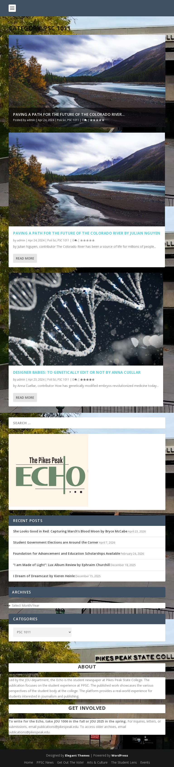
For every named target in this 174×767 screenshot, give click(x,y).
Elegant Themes (77, 755)
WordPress (119, 755)
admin (31, 120)
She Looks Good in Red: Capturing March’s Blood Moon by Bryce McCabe (70, 531)
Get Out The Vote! (70, 762)
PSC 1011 (73, 120)
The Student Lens (124, 762)
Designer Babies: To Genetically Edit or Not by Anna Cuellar (77, 372)
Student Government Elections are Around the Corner (55, 542)
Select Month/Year (25, 605)
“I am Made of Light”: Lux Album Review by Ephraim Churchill (61, 565)
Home (28, 762)
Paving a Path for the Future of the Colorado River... (69, 114)
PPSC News (45, 762)
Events (145, 762)
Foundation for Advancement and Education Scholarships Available (66, 553)
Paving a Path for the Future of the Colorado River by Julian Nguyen (86, 233)
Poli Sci (61, 120)
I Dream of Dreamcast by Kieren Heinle (44, 576)
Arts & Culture (97, 762)
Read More (25, 258)
